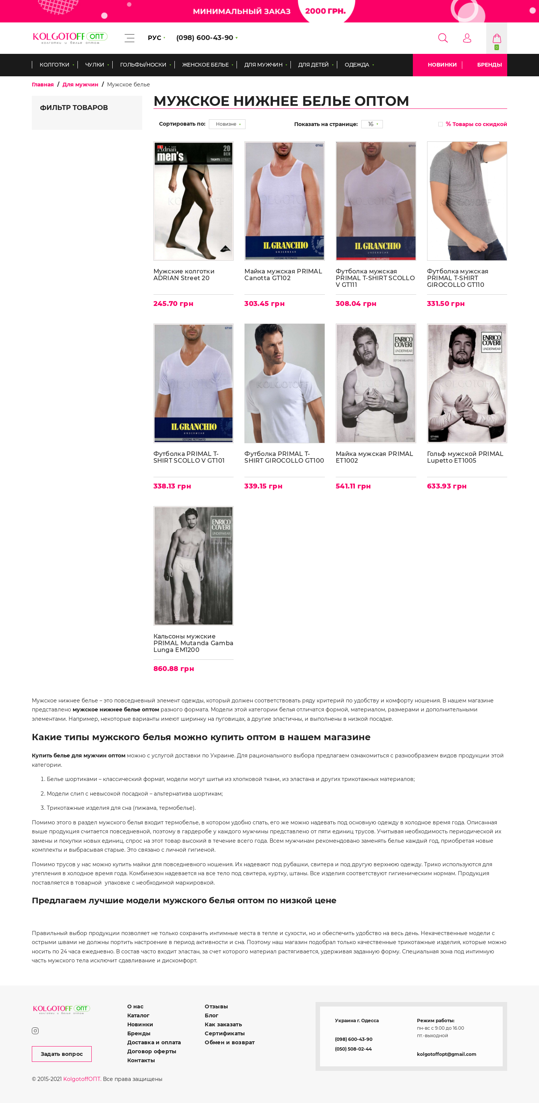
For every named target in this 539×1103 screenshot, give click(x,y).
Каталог (138, 1014)
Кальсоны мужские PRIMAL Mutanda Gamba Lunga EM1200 (188, 642)
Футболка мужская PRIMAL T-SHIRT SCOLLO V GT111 (375, 278)
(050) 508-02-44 (353, 1048)
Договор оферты (152, 1050)
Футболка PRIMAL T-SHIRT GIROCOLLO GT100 (285, 457)
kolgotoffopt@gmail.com (446, 1053)
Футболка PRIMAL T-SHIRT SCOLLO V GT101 (189, 457)
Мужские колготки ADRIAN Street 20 (183, 274)
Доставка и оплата (154, 1041)
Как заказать (223, 1023)
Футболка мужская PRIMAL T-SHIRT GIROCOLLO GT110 (457, 278)
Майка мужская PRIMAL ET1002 (375, 457)
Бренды (489, 64)
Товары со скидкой (476, 124)
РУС (154, 38)
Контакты (141, 1059)
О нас (135, 1005)
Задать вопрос (62, 1053)
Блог (211, 1014)
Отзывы (216, 1005)
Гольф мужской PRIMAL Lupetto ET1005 (465, 457)
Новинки (442, 64)
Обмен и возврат (230, 1041)
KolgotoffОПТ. (82, 1078)
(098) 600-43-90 (353, 1038)
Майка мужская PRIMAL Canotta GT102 (284, 274)
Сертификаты (225, 1032)
